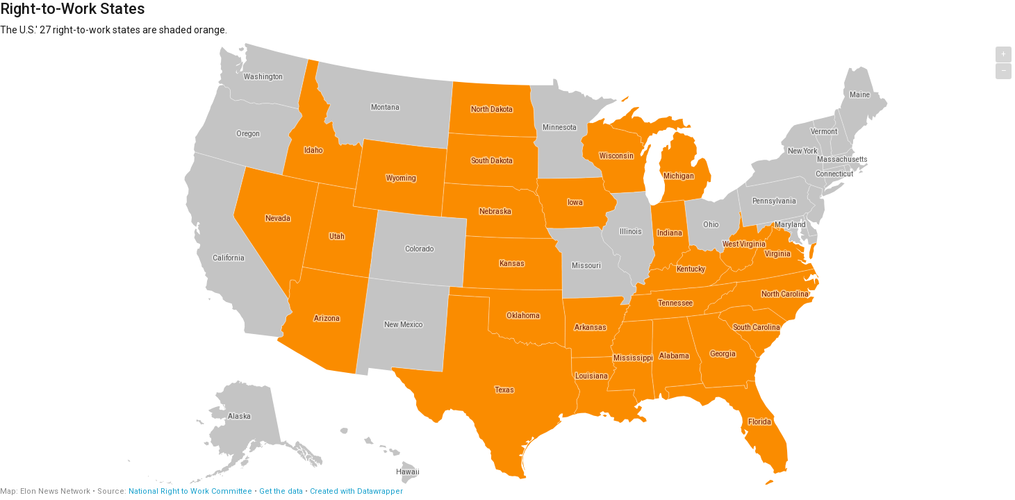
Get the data (281, 491)
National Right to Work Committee (190, 491)
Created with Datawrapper (356, 491)
